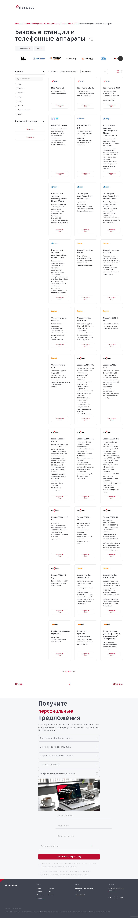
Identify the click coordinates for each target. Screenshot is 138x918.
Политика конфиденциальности (99, 911)
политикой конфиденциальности (60, 867)
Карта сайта (40, 898)
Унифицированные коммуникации (58, 773)
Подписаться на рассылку (69, 857)
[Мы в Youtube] (116, 897)
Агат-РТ (21, 106)
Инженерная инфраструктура (55, 747)
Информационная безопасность (57, 756)
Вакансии (39, 891)
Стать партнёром (80, 894)
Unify (20, 101)
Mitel (20, 97)
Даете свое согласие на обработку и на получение (66, 873)
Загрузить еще (69, 671)
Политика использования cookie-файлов (74, 911)
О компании (92, 9)
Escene (21, 88)
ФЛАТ (20, 114)
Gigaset (21, 93)
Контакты (111, 9)
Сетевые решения (49, 765)
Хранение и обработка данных (56, 738)
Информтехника (24, 110)
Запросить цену (60, 105)
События (80, 9)
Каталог (70, 9)
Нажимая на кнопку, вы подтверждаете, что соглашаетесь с (70, 865)
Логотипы (8, 911)
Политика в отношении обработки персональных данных (40, 911)
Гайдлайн (17, 911)
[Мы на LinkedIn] (110, 897)
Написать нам (112, 890)
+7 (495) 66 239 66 (116, 888)
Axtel (20, 84)
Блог (102, 9)
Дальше (118, 684)
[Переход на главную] (25, 8)
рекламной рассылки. (77, 875)
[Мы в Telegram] (121, 897)
